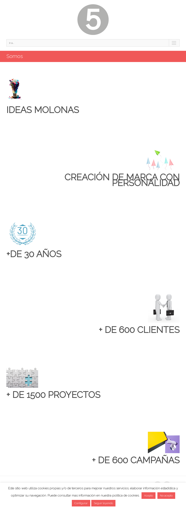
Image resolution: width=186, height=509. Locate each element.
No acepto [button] (166, 495)
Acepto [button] (148, 495)
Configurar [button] (81, 503)
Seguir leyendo (103, 503)
